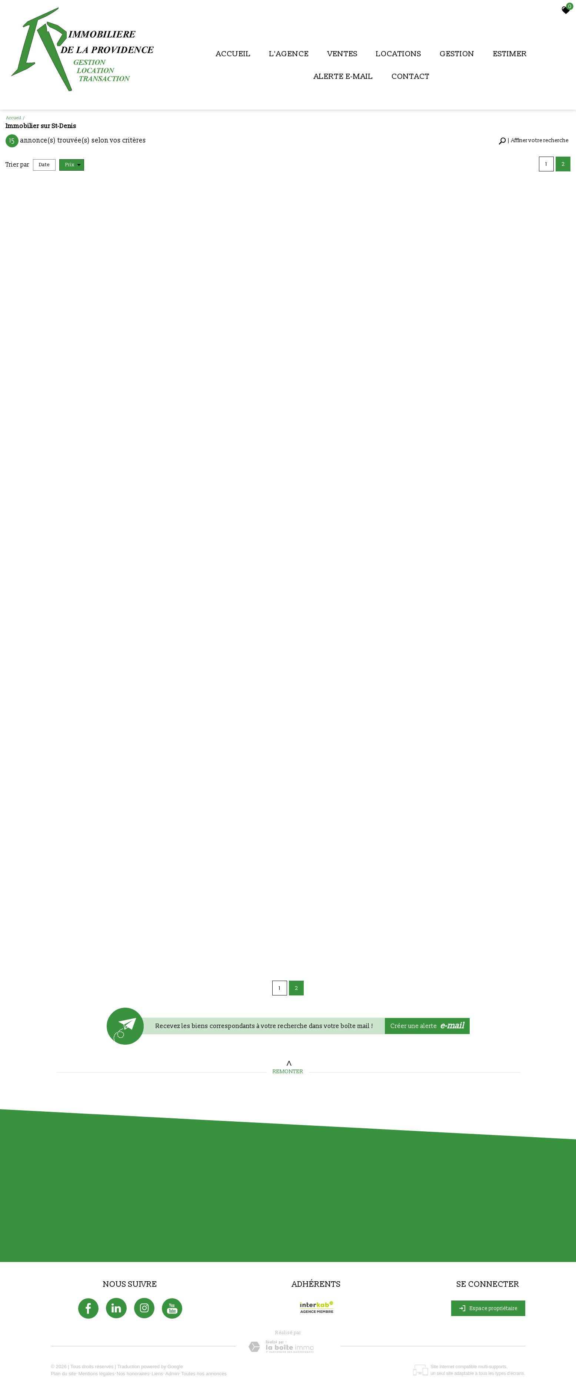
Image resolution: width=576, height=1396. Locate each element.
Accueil (233, 53)
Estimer (510, 53)
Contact (411, 76)
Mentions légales (96, 1373)
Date (44, 165)
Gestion (457, 53)
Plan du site (63, 1373)
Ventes (342, 53)
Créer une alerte (427, 1026)
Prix (73, 165)
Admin (172, 1373)
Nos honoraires (133, 1373)
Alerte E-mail (343, 76)
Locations (398, 53)
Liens (157, 1373)
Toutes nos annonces (204, 1373)
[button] (533, 141)
